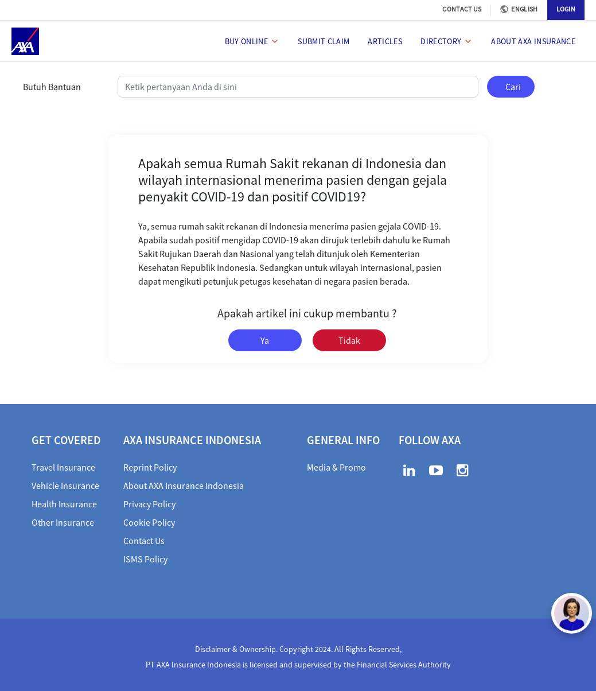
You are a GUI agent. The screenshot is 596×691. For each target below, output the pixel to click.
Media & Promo (336, 467)
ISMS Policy (145, 559)
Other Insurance (63, 522)
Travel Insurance (63, 467)
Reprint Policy (150, 467)
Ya (264, 340)
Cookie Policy (149, 522)
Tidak (349, 340)
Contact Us (144, 540)
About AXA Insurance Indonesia (183, 485)
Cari (513, 86)
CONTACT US (461, 9)
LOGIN (566, 9)
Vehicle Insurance (65, 485)
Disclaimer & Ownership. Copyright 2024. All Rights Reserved (297, 649)
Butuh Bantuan (52, 86)
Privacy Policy (149, 504)
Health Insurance (64, 504)
